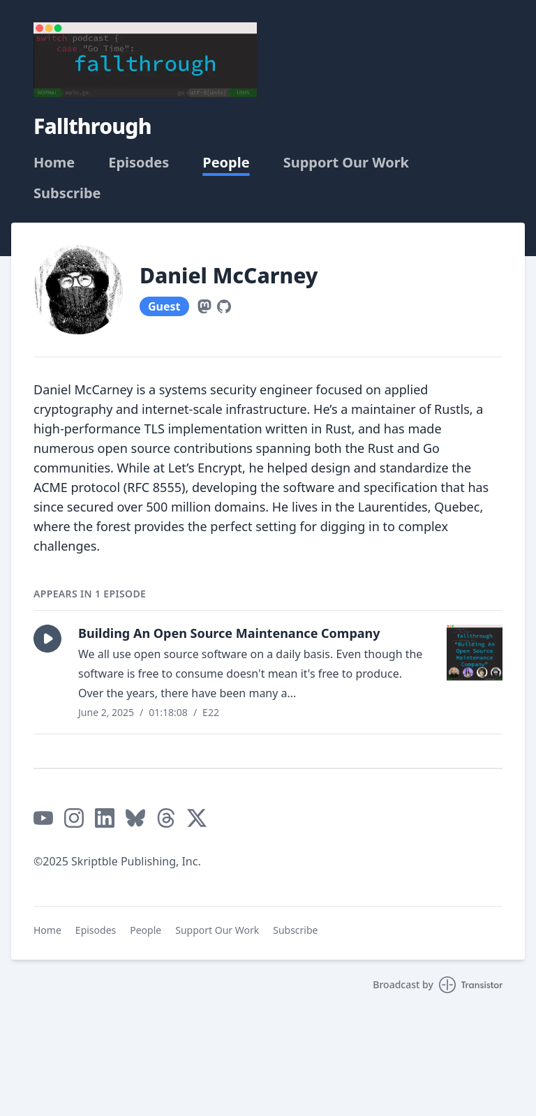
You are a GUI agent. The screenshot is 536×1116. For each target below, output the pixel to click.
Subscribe (67, 193)
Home (54, 163)
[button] (47, 639)
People (225, 163)
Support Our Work (346, 163)
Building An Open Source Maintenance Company (229, 633)
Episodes (138, 163)
